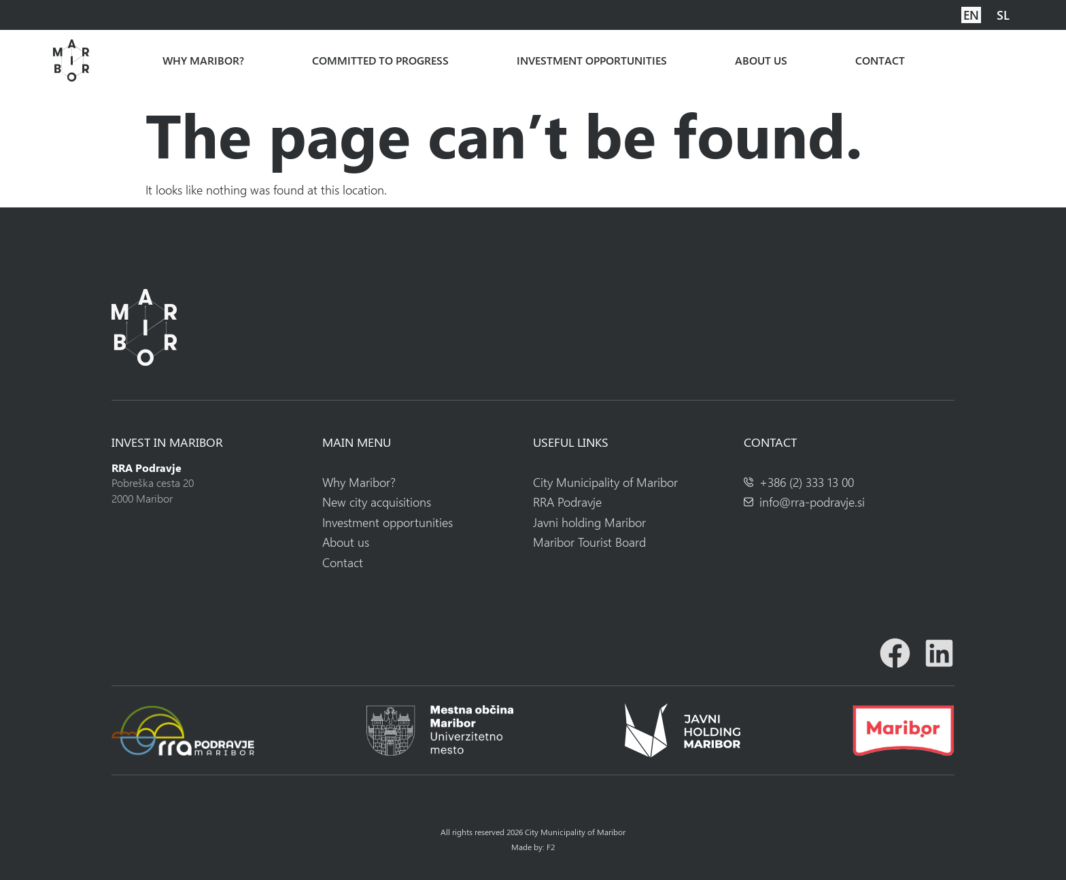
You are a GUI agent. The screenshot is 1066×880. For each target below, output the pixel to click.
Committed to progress (380, 60)
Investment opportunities (592, 60)
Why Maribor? (203, 60)
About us (761, 60)
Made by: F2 (533, 846)
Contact (880, 60)
